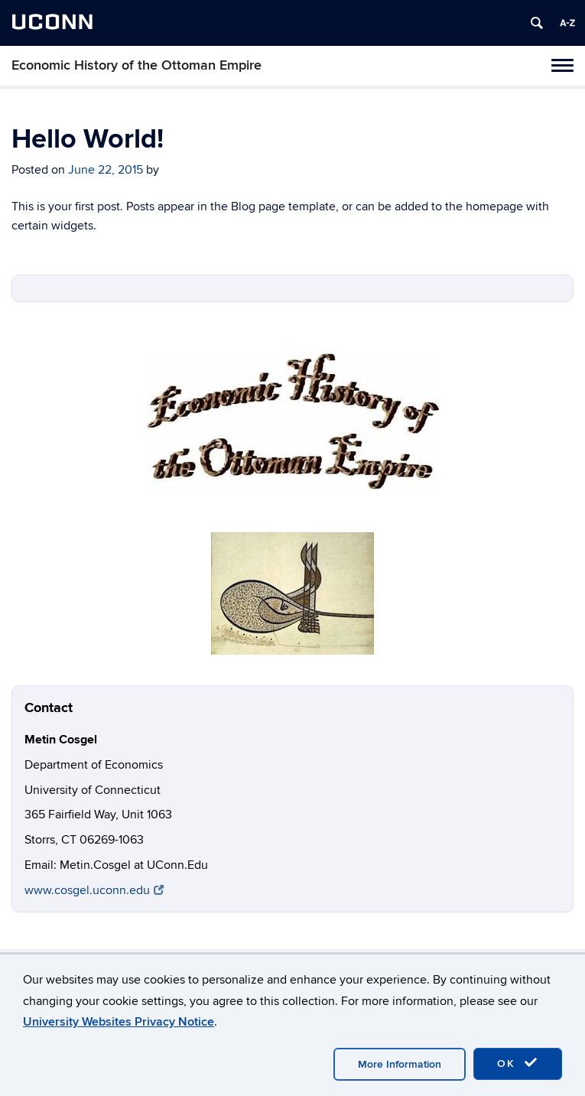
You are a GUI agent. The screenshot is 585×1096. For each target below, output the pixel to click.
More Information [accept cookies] (399, 1064)
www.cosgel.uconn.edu (94, 890)
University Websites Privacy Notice (118, 1021)
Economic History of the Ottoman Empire (136, 65)
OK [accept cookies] (517, 1063)
